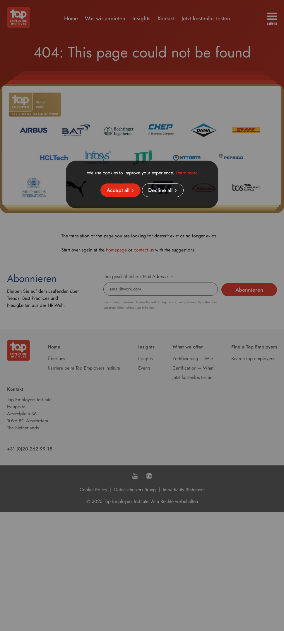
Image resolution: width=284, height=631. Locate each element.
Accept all (118, 190)
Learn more (187, 172)
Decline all (160, 190)
